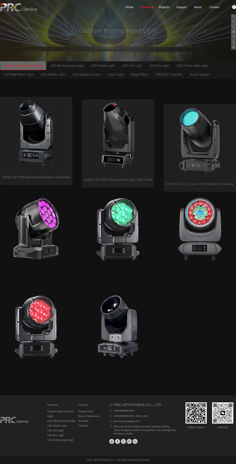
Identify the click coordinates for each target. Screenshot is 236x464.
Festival (82, 425)
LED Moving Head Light (67, 65)
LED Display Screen (86, 74)
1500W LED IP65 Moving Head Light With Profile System (118, 190)
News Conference (88, 416)
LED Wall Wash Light (18, 74)
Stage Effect (139, 74)
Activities (83, 420)
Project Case (85, 411)
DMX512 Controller (169, 74)
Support (181, 7)
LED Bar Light (159, 65)
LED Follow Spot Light (192, 65)
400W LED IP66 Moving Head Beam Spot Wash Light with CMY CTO (36, 184)
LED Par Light (132, 65)
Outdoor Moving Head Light (23, 65)
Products (146, 7)
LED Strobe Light (53, 74)
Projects (163, 7)
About (197, 7)
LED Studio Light (103, 65)
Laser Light (116, 74)
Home (129, 7)
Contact (214, 7)
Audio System (200, 74)
